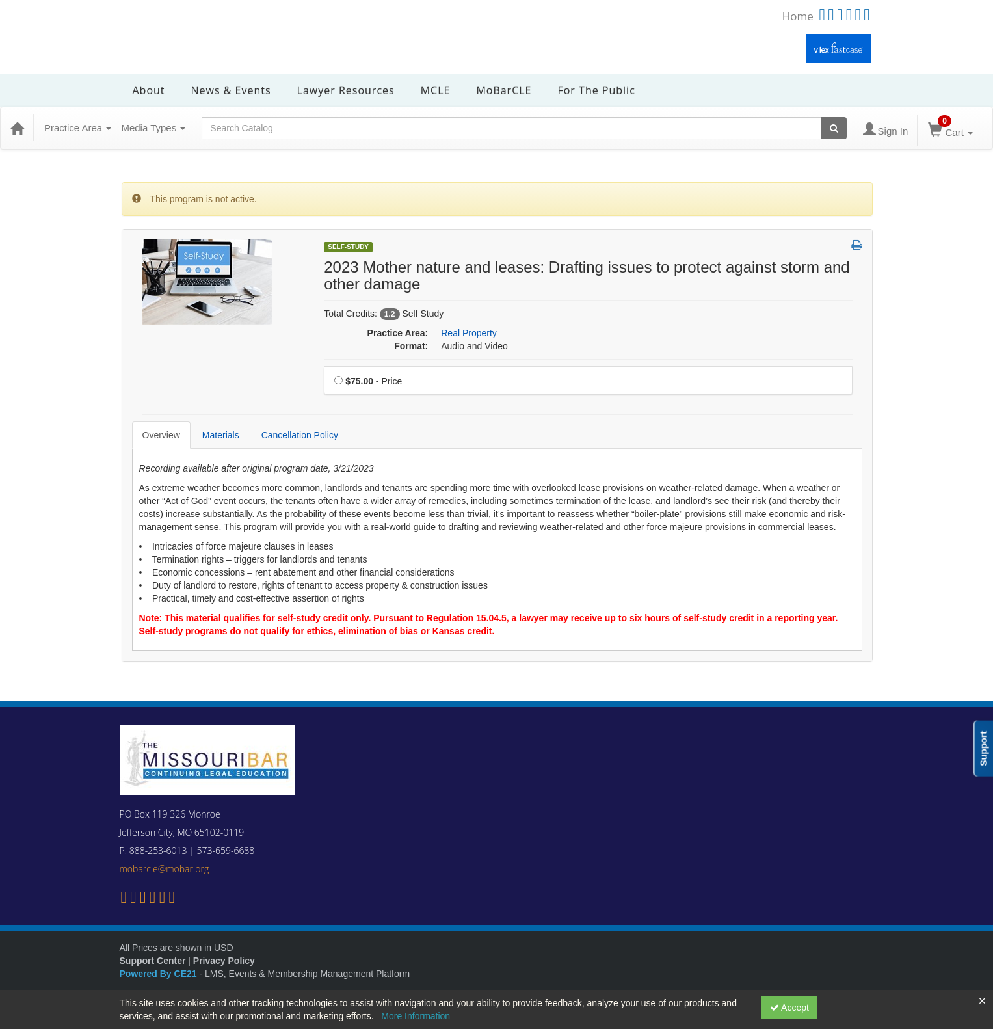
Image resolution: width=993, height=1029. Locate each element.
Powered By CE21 (160, 974)
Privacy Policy (224, 961)
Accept (789, 1007)
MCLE (436, 90)
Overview (161, 435)
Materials (220, 435)
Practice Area (77, 127)
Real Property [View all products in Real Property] (469, 333)
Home (798, 15)
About (149, 90)
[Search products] (834, 128)
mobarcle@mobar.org (164, 868)
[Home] (17, 128)
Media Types (153, 127)
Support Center (153, 961)
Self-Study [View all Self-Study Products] (348, 246)
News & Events (231, 90)
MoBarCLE (503, 90)
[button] (856, 245)
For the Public (596, 90)
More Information (415, 1016)
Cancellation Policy (299, 435)
